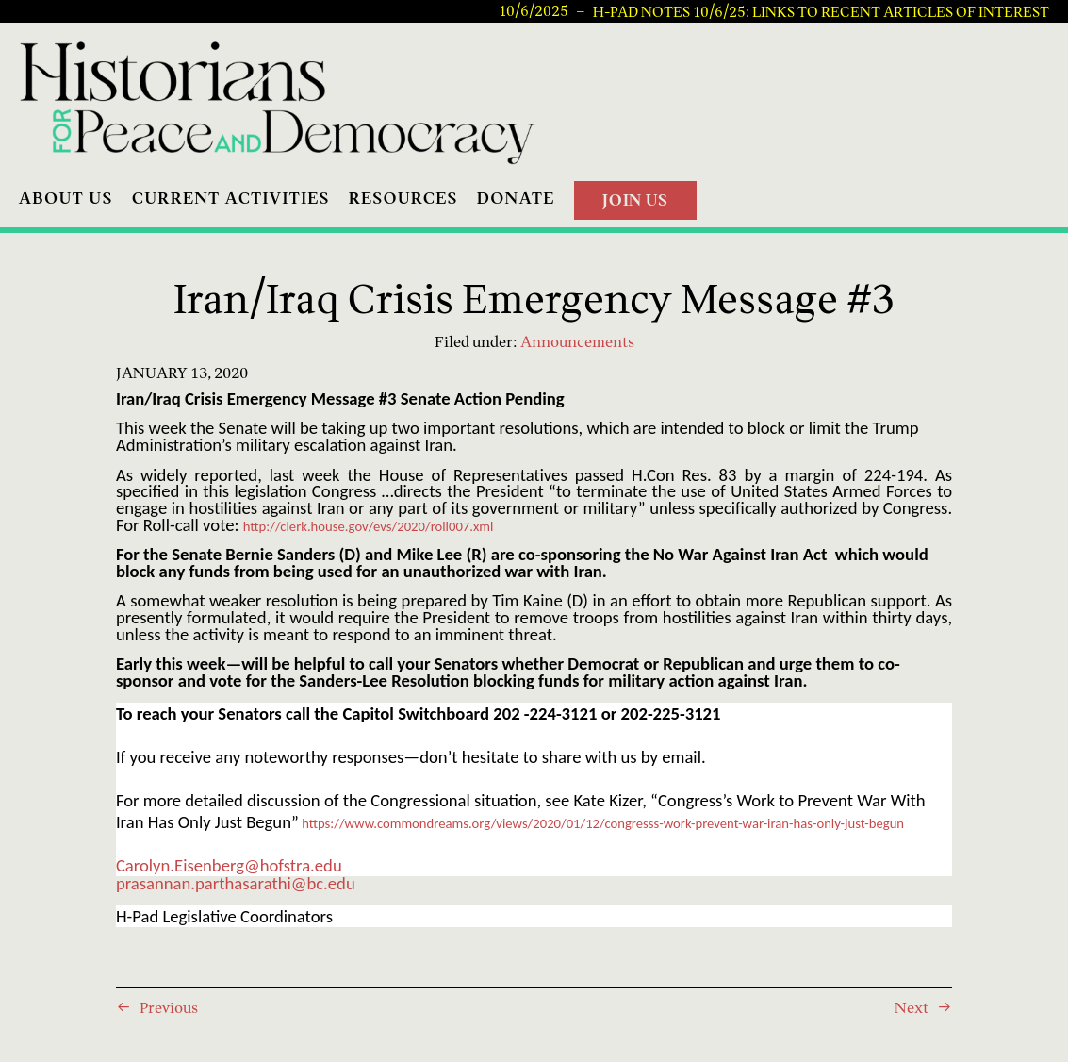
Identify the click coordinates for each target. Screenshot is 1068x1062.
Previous (169, 1007)
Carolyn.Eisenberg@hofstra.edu (229, 865)
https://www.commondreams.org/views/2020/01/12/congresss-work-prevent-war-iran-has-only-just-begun (603, 823)
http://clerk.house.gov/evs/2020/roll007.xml (368, 526)
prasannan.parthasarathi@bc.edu (235, 883)
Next (911, 1007)
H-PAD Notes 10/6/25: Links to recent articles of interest (821, 12)
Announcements (577, 341)
